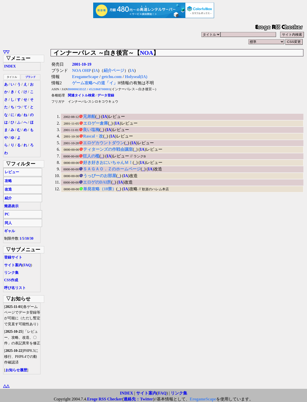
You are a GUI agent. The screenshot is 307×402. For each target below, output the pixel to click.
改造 (8, 189)
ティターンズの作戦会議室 (108, 149)
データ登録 (105, 95)
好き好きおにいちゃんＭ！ (108, 162)
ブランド (30, 76)
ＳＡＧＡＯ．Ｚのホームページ (112, 169)
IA (95, 70)
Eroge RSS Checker (104, 399)
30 (31, 238)
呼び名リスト (15, 288)
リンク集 (11, 273)
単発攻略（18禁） (99, 189)
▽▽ (6, 52)
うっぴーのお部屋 (99, 175)
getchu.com (111, 76)
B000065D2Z (77, 89)
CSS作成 (11, 280)
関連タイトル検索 (81, 95)
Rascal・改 (93, 136)
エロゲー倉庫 (95, 123)
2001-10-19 (81, 64)
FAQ (27, 265)
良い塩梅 (91, 129)
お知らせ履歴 (16, 370)
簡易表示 (11, 206)
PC (7, 214)
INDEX (10, 66)
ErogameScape (85, 76)
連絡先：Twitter (138, 399)
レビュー (12, 172)
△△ (6, 386)
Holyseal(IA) (136, 76)
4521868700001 (99, 89)
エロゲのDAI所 (97, 182)
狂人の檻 (91, 156)
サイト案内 (13, 265)
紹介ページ (114, 70)
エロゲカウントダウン (103, 143)
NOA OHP (81, 70)
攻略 (8, 181)
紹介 (8, 198)
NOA (146, 52)
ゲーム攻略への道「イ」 (94, 83)
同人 (8, 223)
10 (27, 238)
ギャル (9, 231)
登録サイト (13, 257)
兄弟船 (89, 116)
